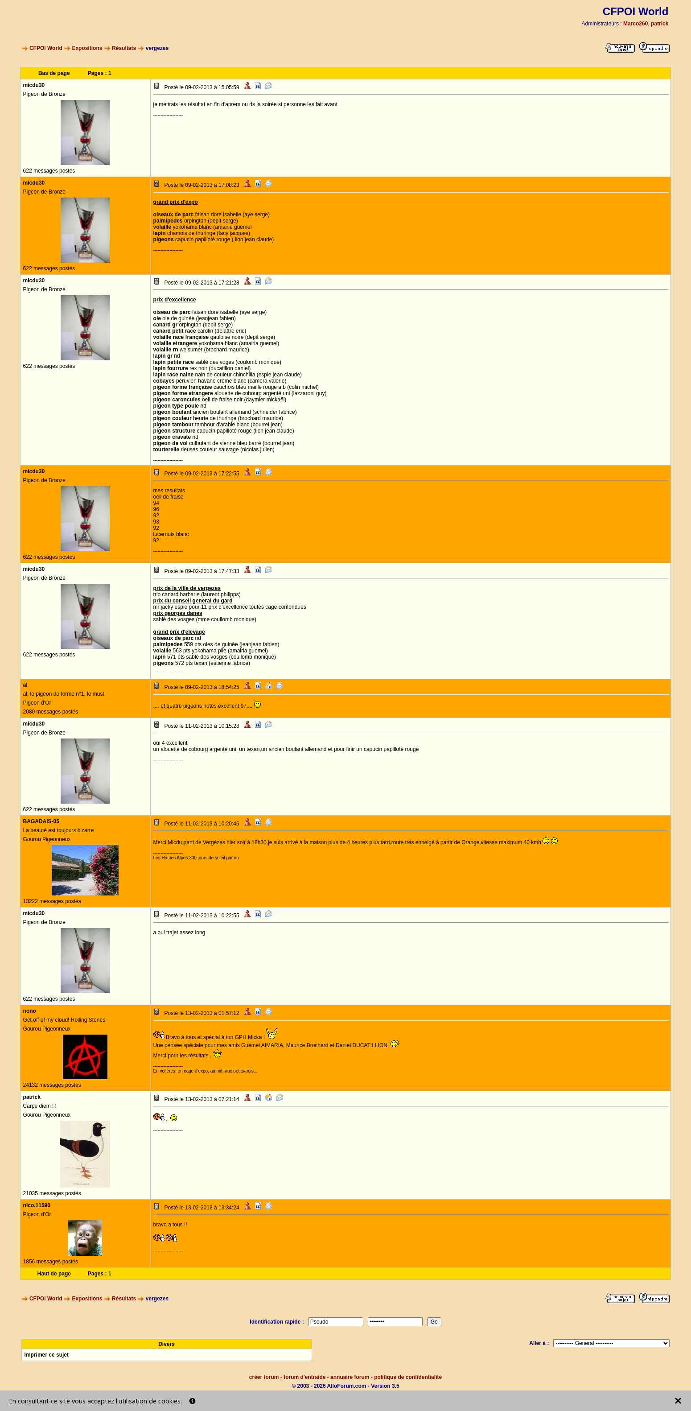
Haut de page (54, 1274)
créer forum (264, 1377)
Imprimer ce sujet (47, 1355)
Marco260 (635, 24)
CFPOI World (45, 48)
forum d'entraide (304, 1377)
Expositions (87, 48)
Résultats (124, 48)
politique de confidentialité (408, 1377)
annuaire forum (349, 1377)
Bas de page (54, 73)
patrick (659, 24)
